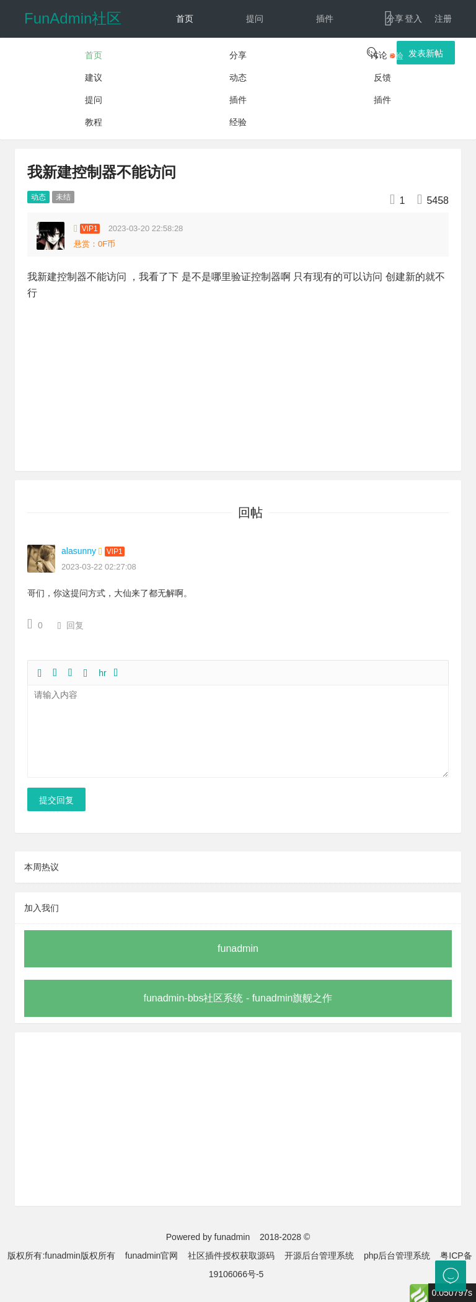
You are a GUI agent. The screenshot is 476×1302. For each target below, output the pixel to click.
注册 (443, 19)
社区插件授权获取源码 (231, 1255)
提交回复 (56, 800)
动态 (184, 93)
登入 (413, 19)
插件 (324, 19)
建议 (254, 56)
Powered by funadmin (208, 1237)
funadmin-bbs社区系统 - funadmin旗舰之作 (238, 998)
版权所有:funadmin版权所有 (61, 1255)
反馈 (254, 93)
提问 (254, 19)
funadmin (238, 948)
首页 (184, 19)
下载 (383, 93)
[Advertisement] (238, 1119)
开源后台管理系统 (319, 1255)
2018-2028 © (285, 1237)
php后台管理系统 (397, 1255)
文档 (313, 93)
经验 (394, 56)
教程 (324, 56)
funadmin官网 (151, 1255)
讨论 (184, 56)
